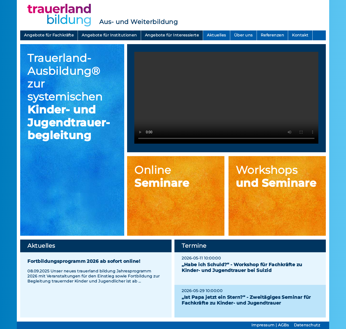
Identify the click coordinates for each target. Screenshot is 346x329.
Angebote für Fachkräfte (49, 35)
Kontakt (300, 35)
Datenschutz (307, 325)
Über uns (243, 35)
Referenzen (272, 35)
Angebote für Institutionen (109, 35)
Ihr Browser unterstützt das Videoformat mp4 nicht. (226, 98)
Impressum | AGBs (270, 325)
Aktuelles (216, 35)
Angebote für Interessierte (172, 35)
